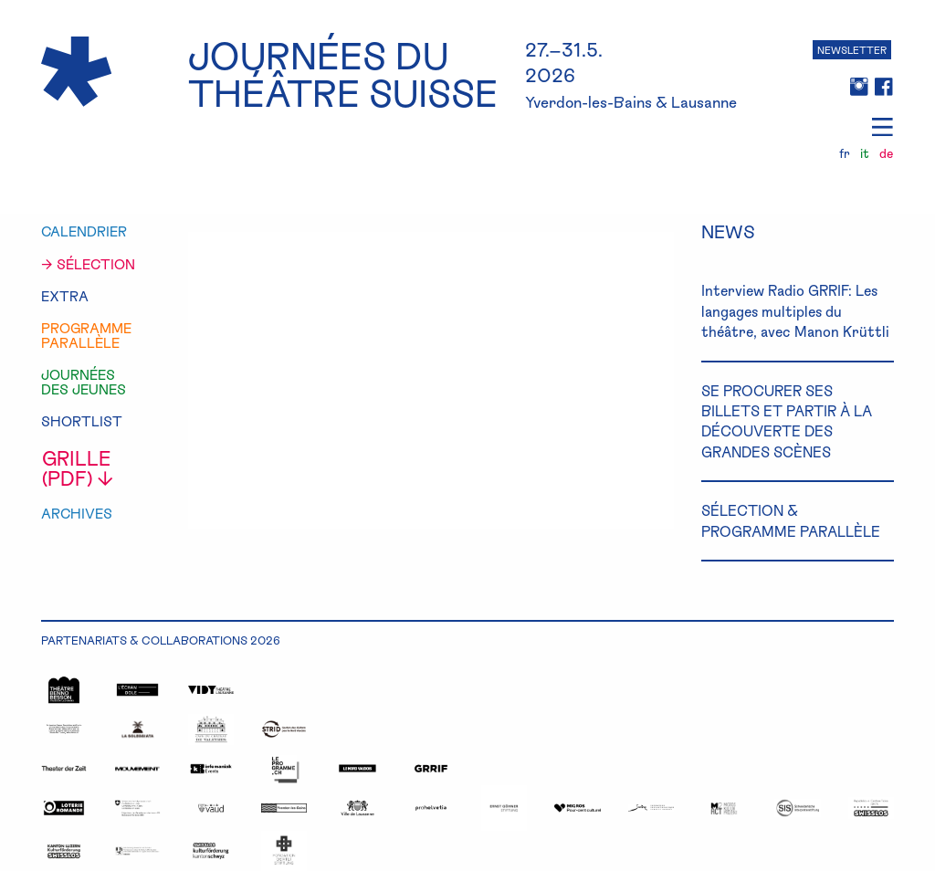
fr (844, 153)
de (886, 153)
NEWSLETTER (852, 50)
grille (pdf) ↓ (77, 467)
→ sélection (88, 264)
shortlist (81, 421)
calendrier (84, 231)
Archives (76, 513)
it (864, 153)
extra (65, 296)
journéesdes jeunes (83, 382)
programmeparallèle (86, 335)
